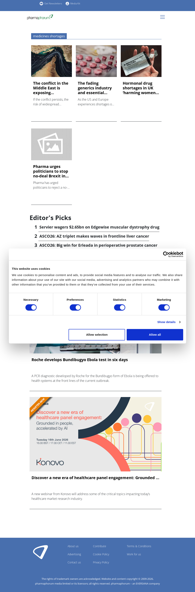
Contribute (99, 546)
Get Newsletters (53, 3)
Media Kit (75, 3)
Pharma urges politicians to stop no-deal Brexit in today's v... (50, 171)
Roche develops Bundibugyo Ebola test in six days (80, 359)
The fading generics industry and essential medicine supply (95, 88)
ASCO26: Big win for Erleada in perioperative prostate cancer (98, 245)
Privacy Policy (101, 562)
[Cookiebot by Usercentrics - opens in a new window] (166, 254)
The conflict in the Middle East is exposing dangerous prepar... (50, 88)
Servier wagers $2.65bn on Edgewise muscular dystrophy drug (99, 227)
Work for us (134, 554)
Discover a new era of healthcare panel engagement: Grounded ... (95, 477)
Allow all (155, 334)
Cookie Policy (101, 554)
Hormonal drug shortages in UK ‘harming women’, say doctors (140, 88)
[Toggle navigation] (164, 17)
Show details (166, 322)
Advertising (74, 554)
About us (73, 546)
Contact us (74, 562)
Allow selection (97, 334)
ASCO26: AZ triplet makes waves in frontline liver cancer (94, 236)
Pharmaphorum (40, 552)
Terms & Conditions (139, 546)
